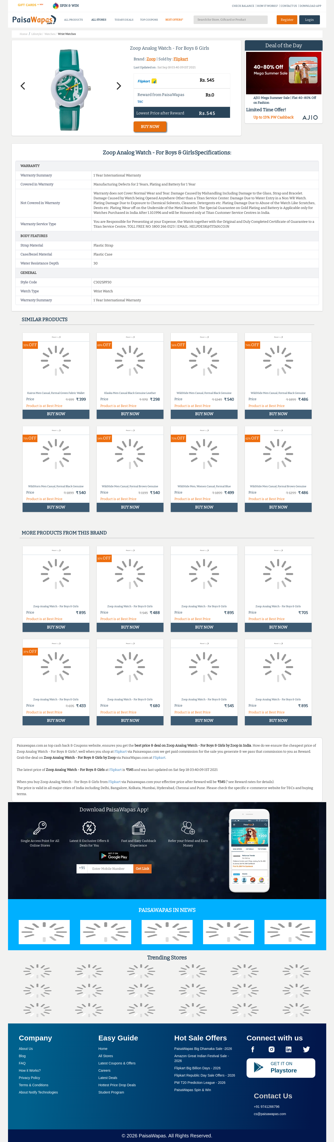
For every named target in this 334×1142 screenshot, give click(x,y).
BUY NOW (150, 126)
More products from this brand (64, 533)
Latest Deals (107, 1078)
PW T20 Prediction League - (200, 1083)
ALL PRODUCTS (73, 19)
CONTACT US (289, 6)
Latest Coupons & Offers (117, 1063)
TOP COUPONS (149, 19)
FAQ (22, 1063)
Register (287, 20)
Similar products (45, 319)
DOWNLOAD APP (310, 6)
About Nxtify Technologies (38, 1092)
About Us (26, 1049)
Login (309, 20)
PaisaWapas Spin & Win (192, 1090)
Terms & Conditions (33, 1085)
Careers (104, 1070)
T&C (140, 102)
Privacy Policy (29, 1078)
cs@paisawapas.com (270, 1114)
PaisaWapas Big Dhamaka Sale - (203, 1049)
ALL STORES (98, 19)
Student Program (111, 1092)
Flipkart (180, 59)
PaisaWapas (152, 1135)
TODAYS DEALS (124, 19)
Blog (22, 1056)
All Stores (105, 1056)
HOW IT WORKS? (267, 6)
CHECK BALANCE (243, 6)
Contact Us (273, 1096)
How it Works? (30, 1070)
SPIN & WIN (65, 6)
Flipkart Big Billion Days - (197, 1068)
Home (102, 1049)
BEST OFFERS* (174, 19)
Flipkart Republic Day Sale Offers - (204, 1075)
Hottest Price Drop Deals (117, 1085)
